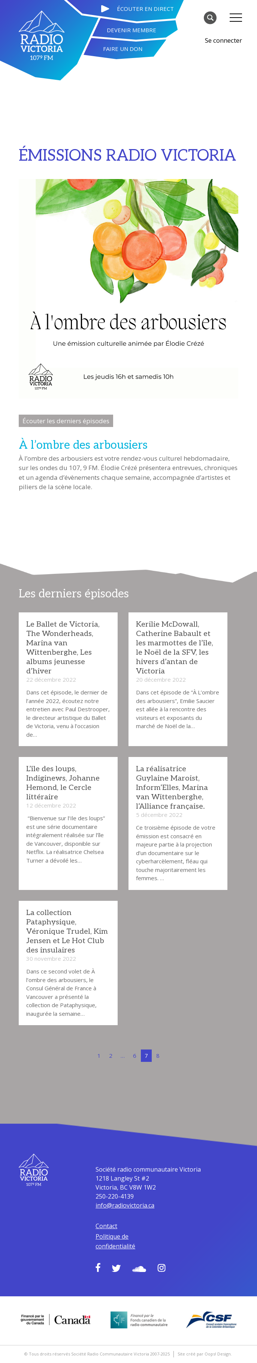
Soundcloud (139, 1269)
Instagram (161, 1268)
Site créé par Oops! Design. (205, 1354)
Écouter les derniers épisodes (65, 421)
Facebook (98, 1267)
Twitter (116, 1268)
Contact (106, 1226)
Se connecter (223, 40)
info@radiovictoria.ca (125, 1205)
